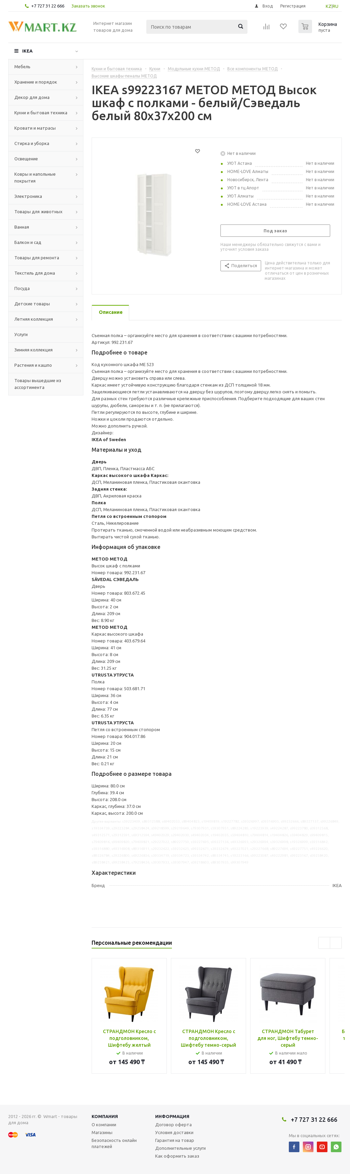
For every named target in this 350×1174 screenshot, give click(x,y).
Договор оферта (173, 1124)
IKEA (27, 50)
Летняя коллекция (33, 319)
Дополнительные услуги (180, 1148)
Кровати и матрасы (35, 128)
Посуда (22, 288)
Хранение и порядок (35, 81)
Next (335, 942)
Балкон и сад (27, 242)
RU (335, 6)
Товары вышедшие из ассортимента (37, 384)
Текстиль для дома (34, 273)
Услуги (21, 334)
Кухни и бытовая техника (40, 112)
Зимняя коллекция (33, 349)
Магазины (102, 1132)
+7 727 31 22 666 (47, 5)
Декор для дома (32, 97)
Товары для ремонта (36, 257)
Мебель (22, 66)
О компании (104, 1124)
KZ (329, 6)
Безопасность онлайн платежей (114, 1143)
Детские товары (32, 303)
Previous (324, 942)
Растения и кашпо (33, 365)
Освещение (26, 158)
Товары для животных (38, 211)
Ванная (21, 226)
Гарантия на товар (174, 1140)
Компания (105, 1116)
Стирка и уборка (31, 143)
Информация (172, 1116)
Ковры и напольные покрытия (35, 177)
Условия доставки (174, 1132)
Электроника (28, 196)
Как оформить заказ (177, 1156)
